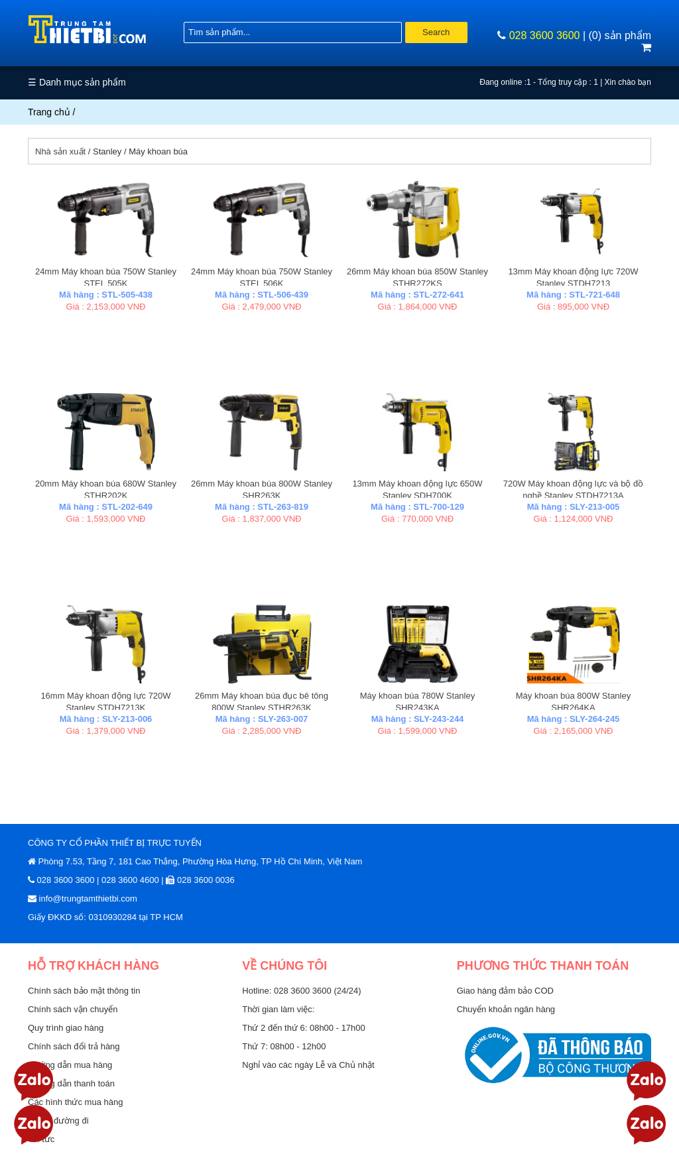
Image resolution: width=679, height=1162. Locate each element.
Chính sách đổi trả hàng (74, 1046)
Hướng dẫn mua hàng (70, 1065)
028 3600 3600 (544, 35)
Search (436, 32)
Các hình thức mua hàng (75, 1102)
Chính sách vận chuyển (72, 1009)
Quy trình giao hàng (65, 1028)
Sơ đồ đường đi (58, 1121)
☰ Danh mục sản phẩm (77, 82)
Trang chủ (49, 112)
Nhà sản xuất (60, 151)
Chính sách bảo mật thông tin (84, 991)
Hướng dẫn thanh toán (71, 1083)
